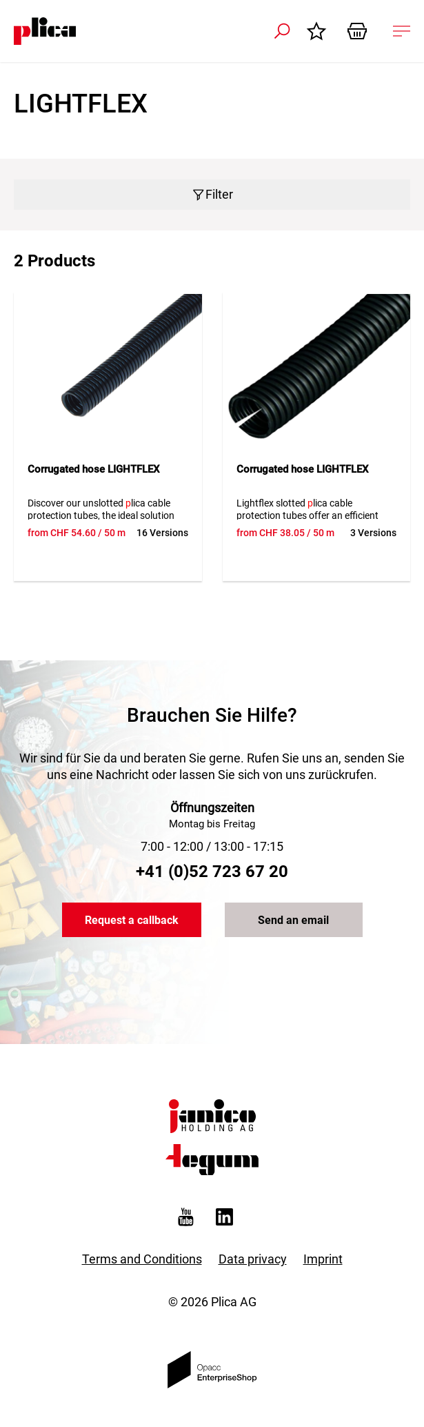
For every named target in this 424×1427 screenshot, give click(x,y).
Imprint (323, 1259)
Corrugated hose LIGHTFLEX (94, 469)
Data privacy (253, 1259)
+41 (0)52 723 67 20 (212, 871)
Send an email (293, 920)
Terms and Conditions (142, 1259)
